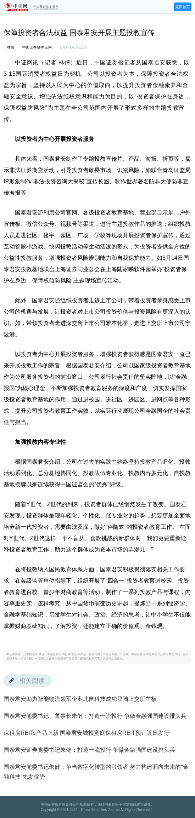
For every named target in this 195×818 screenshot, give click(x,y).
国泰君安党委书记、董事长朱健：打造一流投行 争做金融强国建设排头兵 (95, 716)
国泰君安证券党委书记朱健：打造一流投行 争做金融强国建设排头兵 (89, 750)
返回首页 (183, 7)
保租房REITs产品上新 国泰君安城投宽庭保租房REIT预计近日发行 (86, 733)
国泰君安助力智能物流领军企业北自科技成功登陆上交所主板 (80, 699)
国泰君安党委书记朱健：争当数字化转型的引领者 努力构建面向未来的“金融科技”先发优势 (96, 772)
